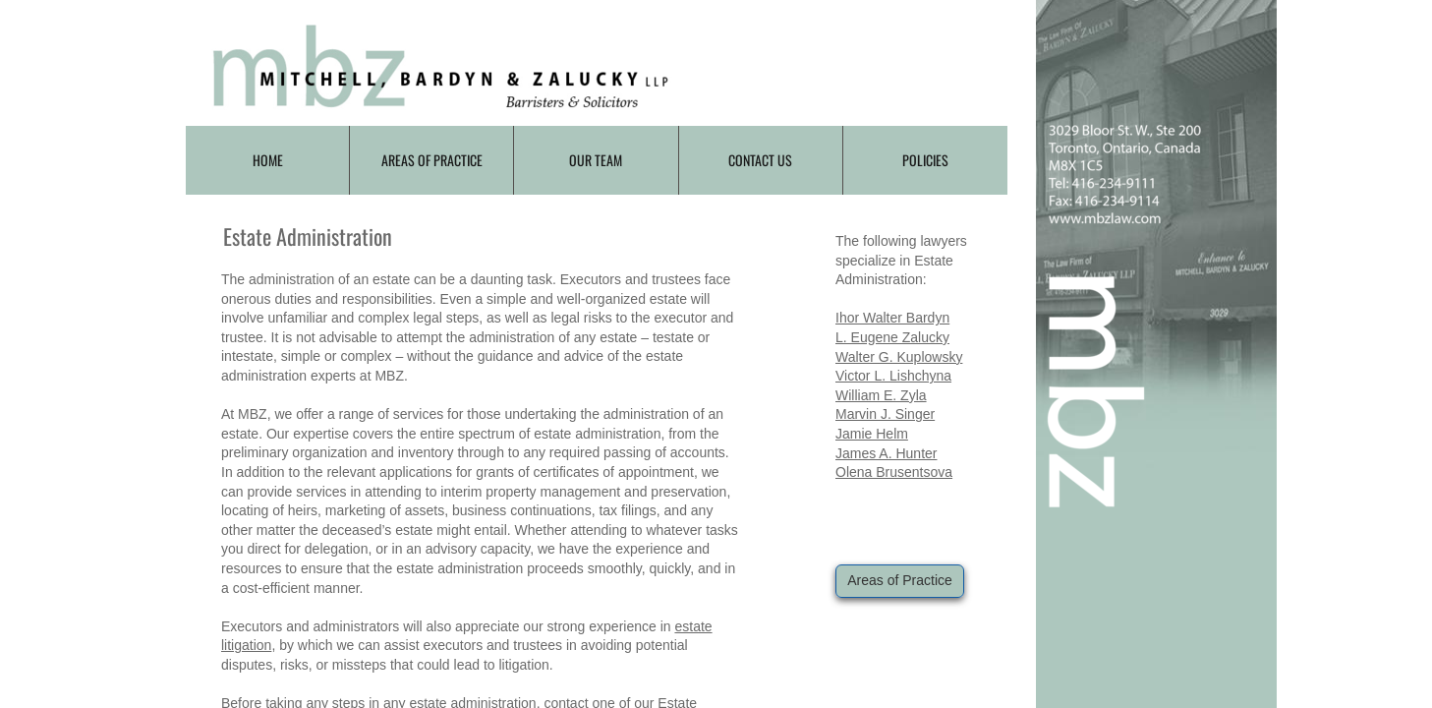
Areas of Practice (432, 159)
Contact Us (760, 159)
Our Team (595, 159)
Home (268, 159)
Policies (925, 159)
